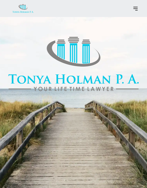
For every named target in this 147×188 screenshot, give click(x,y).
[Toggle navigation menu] (135, 8)
